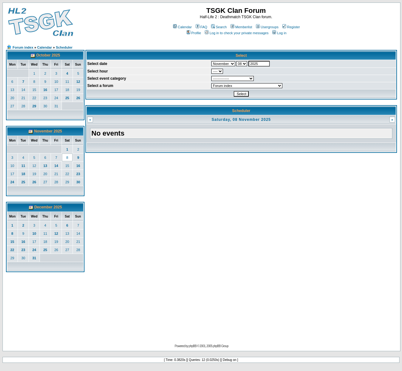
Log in (279, 33)
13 (12, 90)
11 (67, 81)
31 (56, 106)
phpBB (193, 346)
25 (67, 98)
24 (56, 98)
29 (34, 106)
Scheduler (64, 47)
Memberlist (241, 27)
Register (291, 27)
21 (23, 98)
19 (78, 90)
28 (23, 106)
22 (34, 98)
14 (23, 90)
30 (45, 106)
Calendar (182, 27)
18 (67, 90)
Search (219, 27)
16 (45, 90)
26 (78, 98)
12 (78, 81)
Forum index (23, 47)
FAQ (201, 27)
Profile (194, 33)
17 (56, 90)
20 (12, 98)
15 (34, 90)
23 (45, 98)
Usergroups (267, 27)
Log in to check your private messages (237, 33)
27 (12, 106)
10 (56, 81)
